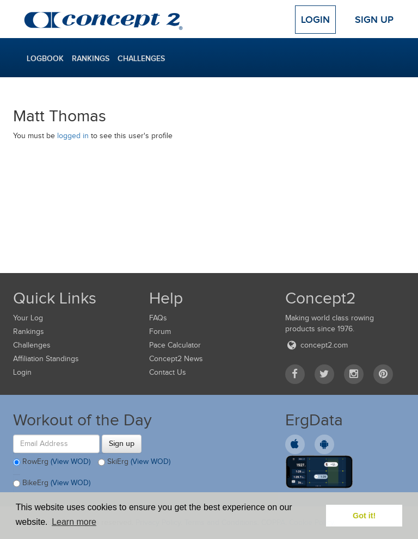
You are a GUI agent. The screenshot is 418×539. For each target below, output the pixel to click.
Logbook (45, 58)
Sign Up (374, 19)
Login (315, 19)
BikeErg (51, 483)
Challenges (141, 58)
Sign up (121, 443)
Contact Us (167, 372)
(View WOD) (70, 461)
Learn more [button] (74, 521)
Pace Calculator (175, 345)
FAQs (158, 318)
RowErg (51, 462)
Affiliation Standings (46, 359)
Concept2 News (176, 359)
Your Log (28, 318)
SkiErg (134, 462)
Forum (160, 331)
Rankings (90, 58)
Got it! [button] (364, 515)
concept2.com (316, 345)
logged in (73, 136)
